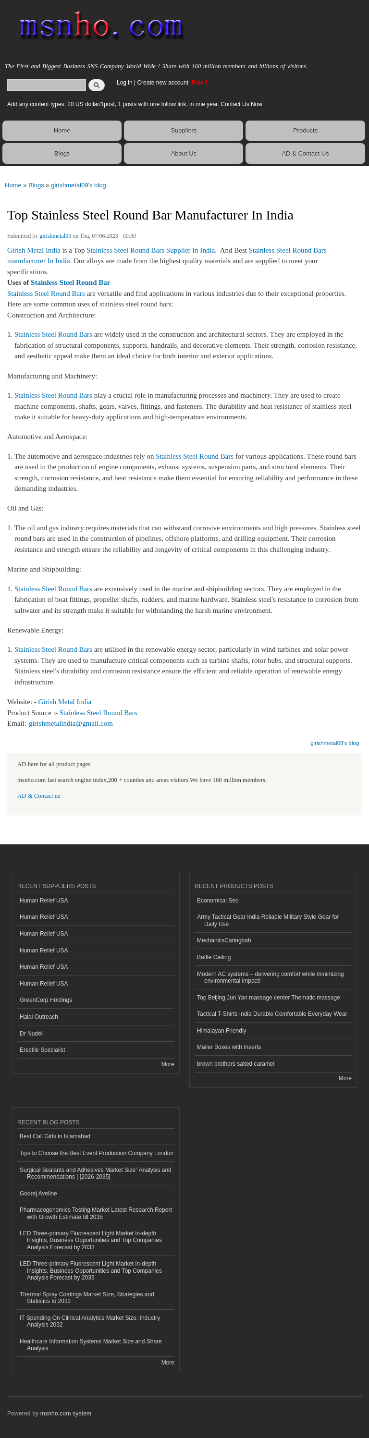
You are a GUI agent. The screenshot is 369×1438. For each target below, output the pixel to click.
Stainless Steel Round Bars (125, 250)
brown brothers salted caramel (235, 1063)
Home (62, 130)
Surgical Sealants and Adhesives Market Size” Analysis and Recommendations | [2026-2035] (96, 1173)
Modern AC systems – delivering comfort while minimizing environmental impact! (270, 977)
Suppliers (184, 130)
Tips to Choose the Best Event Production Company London (96, 1153)
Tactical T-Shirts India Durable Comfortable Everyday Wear (272, 1014)
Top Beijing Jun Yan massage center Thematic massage (268, 997)
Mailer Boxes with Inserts (229, 1047)
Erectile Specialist (42, 1050)
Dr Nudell (32, 1033)
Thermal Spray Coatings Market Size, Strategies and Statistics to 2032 (87, 1297)
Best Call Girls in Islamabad (55, 1136)
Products (305, 130)
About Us (184, 153)
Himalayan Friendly (221, 1030)
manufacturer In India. (40, 261)
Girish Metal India (34, 250)
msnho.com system (65, 1413)
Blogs (62, 153)
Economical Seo (218, 900)
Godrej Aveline (38, 1193)
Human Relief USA (44, 900)
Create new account (163, 82)
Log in (125, 82)
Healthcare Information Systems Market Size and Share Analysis (91, 1345)
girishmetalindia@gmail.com (71, 723)
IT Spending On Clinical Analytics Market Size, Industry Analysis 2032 (90, 1321)
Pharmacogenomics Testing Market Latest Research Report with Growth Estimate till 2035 (96, 1213)
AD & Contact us (38, 795)
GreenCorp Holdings (46, 1000)
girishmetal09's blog (78, 185)
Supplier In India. (191, 250)
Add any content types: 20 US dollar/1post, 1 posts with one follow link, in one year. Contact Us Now (134, 104)
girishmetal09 (55, 235)
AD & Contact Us (305, 153)
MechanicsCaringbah (224, 940)
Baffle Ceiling (214, 957)
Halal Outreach (39, 1016)
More (167, 1064)
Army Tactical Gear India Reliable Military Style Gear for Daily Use (268, 920)
